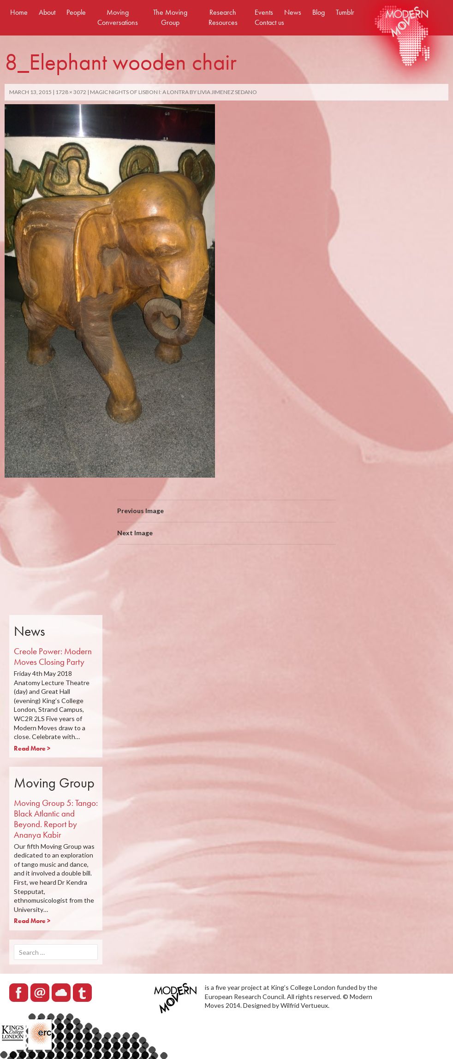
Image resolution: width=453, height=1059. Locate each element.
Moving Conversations (117, 17)
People (76, 12)
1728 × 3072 (70, 92)
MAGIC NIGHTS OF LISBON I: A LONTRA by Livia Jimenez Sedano (173, 92)
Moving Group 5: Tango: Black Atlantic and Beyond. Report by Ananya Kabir (56, 818)
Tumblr (345, 12)
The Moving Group (170, 17)
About (47, 12)
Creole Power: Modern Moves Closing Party (53, 656)
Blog (318, 12)
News (292, 12)
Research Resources (223, 17)
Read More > (32, 748)
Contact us (269, 22)
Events (264, 12)
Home (19, 12)
